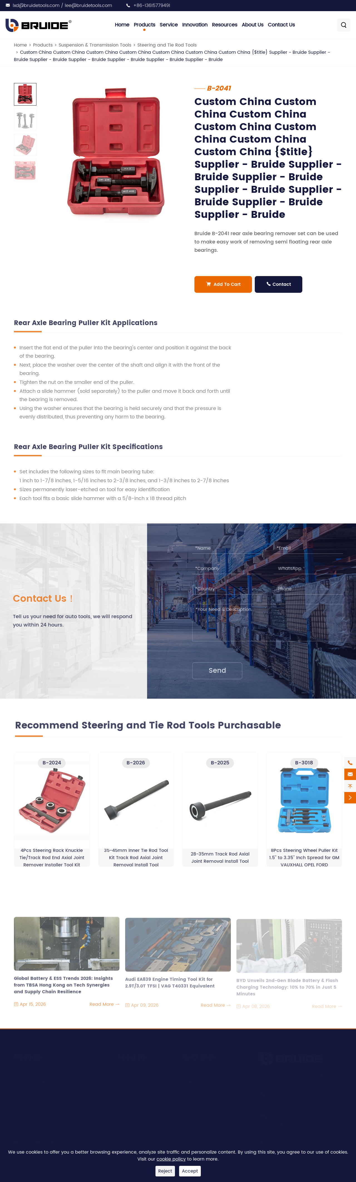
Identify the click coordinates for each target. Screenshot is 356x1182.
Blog (187, 1079)
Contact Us (281, 25)
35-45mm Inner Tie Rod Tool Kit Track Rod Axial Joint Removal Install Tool (136, 860)
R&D (122, 1079)
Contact (278, 284)
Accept (190, 1171)
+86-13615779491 (151, 5)
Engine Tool (26, 1068)
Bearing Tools (29, 1110)
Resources (224, 25)
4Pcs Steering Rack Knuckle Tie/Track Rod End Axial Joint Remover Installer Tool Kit (51, 860)
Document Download (205, 1089)
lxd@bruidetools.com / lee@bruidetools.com (62, 5)
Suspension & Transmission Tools (95, 45)
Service (169, 25)
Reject (165, 1171)
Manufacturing (134, 1089)
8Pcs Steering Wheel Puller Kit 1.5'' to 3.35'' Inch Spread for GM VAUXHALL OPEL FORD (304, 860)
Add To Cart (223, 284)
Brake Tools (26, 1121)
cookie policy (171, 1159)
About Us (252, 25)
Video (188, 1100)
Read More (105, 1007)
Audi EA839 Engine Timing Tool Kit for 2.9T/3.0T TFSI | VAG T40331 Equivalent (170, 985)
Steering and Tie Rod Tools (167, 45)
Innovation (194, 25)
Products (144, 25)
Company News (199, 1068)
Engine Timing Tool (35, 1079)
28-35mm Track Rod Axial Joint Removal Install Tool (220, 860)
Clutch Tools (27, 1100)
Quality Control (134, 1100)
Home (122, 25)
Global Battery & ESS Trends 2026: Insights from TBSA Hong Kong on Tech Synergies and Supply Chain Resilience (63, 988)
